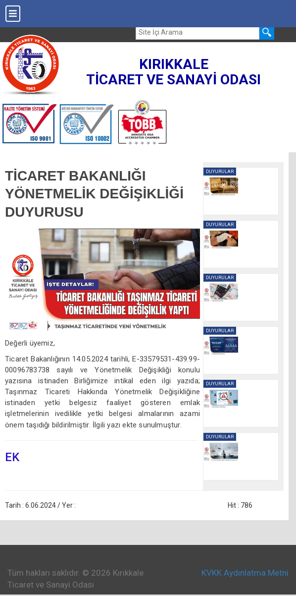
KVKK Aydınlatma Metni (245, 573)
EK (12, 457)
